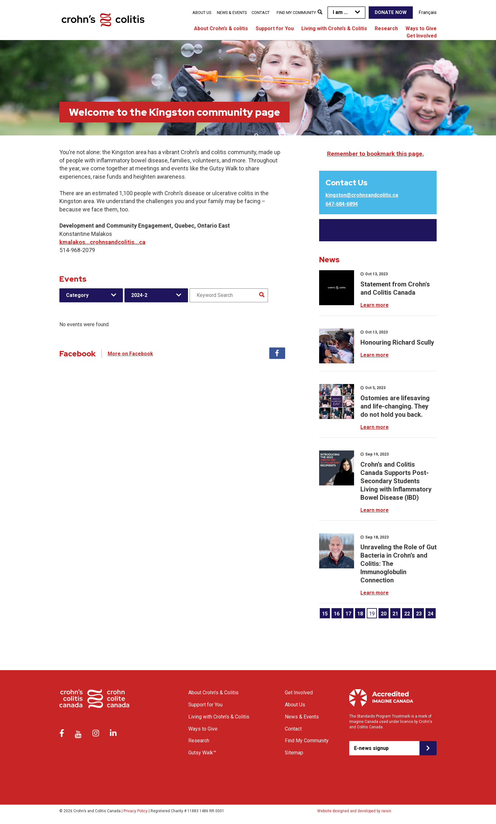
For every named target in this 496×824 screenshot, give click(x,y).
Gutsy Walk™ (202, 753)
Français (428, 12)
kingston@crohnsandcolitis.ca (361, 195)
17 (348, 614)
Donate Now (391, 12)
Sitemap (294, 753)
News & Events (232, 12)
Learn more (374, 305)
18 (360, 614)
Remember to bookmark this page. (375, 153)
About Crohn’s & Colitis (213, 693)
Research (386, 28)
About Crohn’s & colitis (221, 28)
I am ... (340, 12)
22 (407, 614)
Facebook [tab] (277, 353)
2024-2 (139, 295)
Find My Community (296, 12)
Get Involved (421, 36)
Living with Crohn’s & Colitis (334, 28)
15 (325, 614)
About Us (201, 12)
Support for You (275, 28)
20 (383, 614)
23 (419, 614)
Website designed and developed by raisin (354, 811)
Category (77, 295)
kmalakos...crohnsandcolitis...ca (102, 242)
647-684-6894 (341, 204)
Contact (260, 12)
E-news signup (371, 748)
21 (395, 614)
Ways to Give (421, 28)
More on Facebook (130, 354)
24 (430, 614)
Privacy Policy (136, 811)
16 (336, 614)
